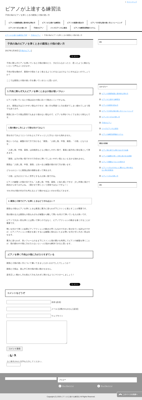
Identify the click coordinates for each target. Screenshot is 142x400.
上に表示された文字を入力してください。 (25, 361)
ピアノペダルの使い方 (110, 176)
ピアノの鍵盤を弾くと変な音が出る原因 (117, 156)
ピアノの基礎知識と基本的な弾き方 (22, 23)
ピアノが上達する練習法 (33, 9)
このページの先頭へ (130, 394)
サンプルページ (68, 386)
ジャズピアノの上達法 (58, 28)
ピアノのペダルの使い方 (17, 28)
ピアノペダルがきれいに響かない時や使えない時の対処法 (117, 169)
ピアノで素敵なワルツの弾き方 (113, 162)
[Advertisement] (117, 63)
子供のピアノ (39, 28)
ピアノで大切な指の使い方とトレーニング (106, 23)
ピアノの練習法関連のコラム (84, 28)
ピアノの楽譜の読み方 (75, 23)
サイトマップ (132, 2)
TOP (16, 35)
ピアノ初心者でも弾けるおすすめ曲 (115, 150)
